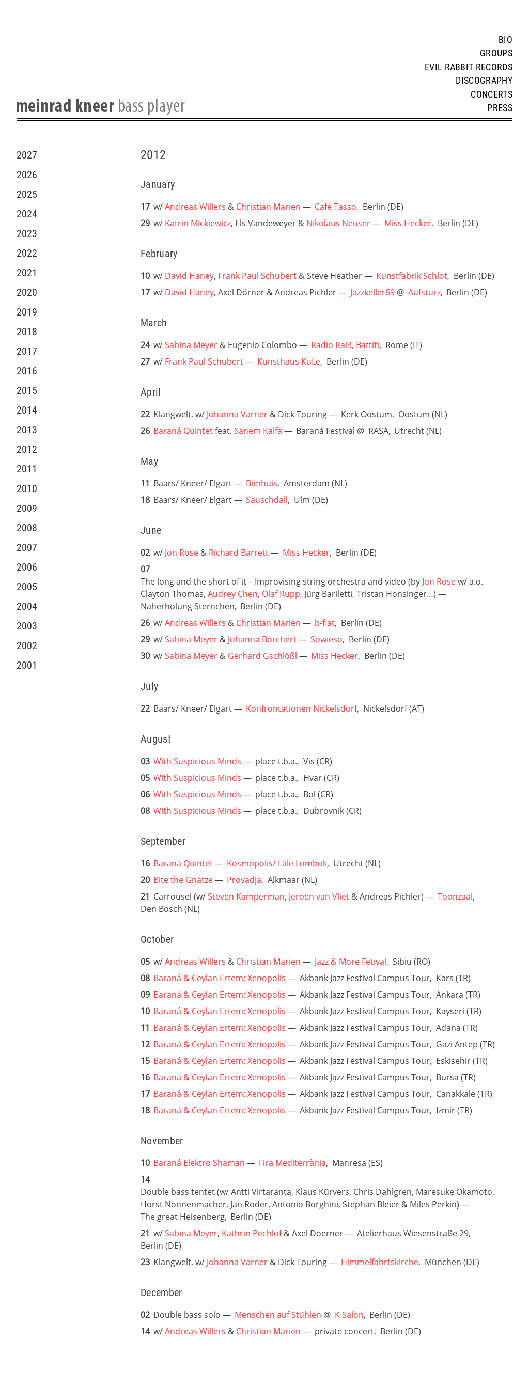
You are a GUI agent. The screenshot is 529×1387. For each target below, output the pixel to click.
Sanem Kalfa (258, 430)
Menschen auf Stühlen (278, 1314)
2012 (27, 449)
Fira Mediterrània (292, 1163)
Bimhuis (261, 483)
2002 (27, 645)
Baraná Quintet (183, 430)
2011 (27, 469)
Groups (496, 53)
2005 (27, 586)
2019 (27, 312)
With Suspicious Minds (197, 761)
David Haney (189, 275)
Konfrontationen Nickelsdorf (301, 708)
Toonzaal (455, 896)
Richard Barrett (239, 552)
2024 (27, 214)
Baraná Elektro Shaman (199, 1163)
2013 (27, 429)
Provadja (244, 880)
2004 (27, 606)
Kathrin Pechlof (252, 1233)
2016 (27, 371)
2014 (27, 410)
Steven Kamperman (246, 896)
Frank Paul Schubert (258, 275)
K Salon (349, 1314)
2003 (27, 626)
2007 (27, 547)
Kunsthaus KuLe (288, 361)
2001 (27, 665)
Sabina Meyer (191, 345)
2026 (27, 174)
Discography (484, 80)
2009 (27, 508)
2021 (27, 272)
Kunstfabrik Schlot (411, 275)
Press (499, 108)
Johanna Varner (237, 414)
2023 (27, 233)
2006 (27, 567)
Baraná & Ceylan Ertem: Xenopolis (219, 978)
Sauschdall (267, 500)
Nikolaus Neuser (338, 223)
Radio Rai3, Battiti (345, 345)
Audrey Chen (233, 594)
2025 (27, 194)
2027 (27, 155)
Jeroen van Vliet (319, 896)
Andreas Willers (195, 206)
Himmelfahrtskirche (379, 1262)
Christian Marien (268, 206)
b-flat (325, 622)
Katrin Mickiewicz (198, 223)
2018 (27, 331)
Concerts (491, 94)
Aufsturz (424, 292)
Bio (505, 40)
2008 (27, 528)
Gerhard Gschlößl (262, 655)
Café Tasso (335, 206)
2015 (27, 390)
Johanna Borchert (262, 639)
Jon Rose (181, 552)
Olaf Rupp (281, 594)
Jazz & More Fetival (350, 961)
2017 (27, 351)
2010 (27, 488)
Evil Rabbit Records (468, 67)
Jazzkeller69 (372, 292)
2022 (27, 253)
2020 (27, 292)
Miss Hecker (407, 223)
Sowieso (326, 639)
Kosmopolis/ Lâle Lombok (277, 863)
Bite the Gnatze (183, 880)
